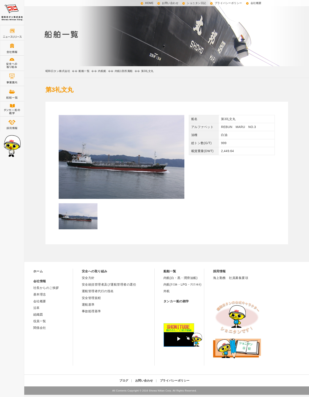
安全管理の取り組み (12, 63)
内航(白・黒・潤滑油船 (180, 278)
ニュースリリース (12, 32)
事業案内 (12, 78)
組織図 (38, 314)
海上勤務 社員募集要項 (230, 278)
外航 (166, 291)
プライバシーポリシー (228, 3)
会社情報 (12, 47)
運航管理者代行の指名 (98, 291)
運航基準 (88, 304)
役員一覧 (39, 321)
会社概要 (256, 3)
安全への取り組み (94, 271)
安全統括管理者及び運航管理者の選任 (109, 284)
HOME (149, 3)
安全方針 (88, 278)
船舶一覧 (12, 93)
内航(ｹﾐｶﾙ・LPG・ (177, 284)
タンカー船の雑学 (12, 108)
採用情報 (12, 124)
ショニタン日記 (196, 3)
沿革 (36, 308)
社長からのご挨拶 (46, 288)
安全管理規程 (91, 298)
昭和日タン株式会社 (57, 71)
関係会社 (39, 327)
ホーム (38, 271)
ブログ (123, 380)
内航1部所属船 (124, 71)
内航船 (102, 71)
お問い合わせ (170, 3)
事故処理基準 (91, 311)
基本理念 (39, 294)
